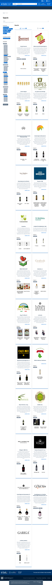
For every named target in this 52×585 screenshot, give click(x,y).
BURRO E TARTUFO (43, 293)
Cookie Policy (38, 581)
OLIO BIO (20, 250)
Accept (40, 582)
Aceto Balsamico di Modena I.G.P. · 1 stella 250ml (36, 340)
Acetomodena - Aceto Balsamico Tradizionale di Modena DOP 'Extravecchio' (27, 522)
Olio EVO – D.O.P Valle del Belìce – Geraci (43, 430)
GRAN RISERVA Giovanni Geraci (36, 430)
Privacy (34, 581)
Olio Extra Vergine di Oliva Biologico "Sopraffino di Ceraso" (43, 71)
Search (4, 21)
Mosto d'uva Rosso (23, 68)
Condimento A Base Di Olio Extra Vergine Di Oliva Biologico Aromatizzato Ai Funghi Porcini (36, 206)
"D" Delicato (36, 247)
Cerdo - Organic (27, 205)
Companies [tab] (23, 28)
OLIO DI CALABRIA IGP (27, 250)
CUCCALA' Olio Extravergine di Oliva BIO (43, 161)
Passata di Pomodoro (27, 293)
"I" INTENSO (43, 247)
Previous (32, 111)
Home (4, 12)
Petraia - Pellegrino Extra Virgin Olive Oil (23, 476)
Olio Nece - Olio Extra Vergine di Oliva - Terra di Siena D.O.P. (20, 386)
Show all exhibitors (15, 5)
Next (47, 111)
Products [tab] (40, 28)
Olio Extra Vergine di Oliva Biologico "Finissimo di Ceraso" (36, 71)
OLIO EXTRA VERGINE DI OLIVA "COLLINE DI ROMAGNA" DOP (20, 294)
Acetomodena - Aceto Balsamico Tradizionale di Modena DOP (20, 522)
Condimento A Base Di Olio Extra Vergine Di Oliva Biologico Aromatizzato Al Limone (43, 206)
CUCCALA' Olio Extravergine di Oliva (36, 161)
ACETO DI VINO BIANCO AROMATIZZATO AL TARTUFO (36, 295)
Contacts (48, 582)
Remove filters (5, 104)
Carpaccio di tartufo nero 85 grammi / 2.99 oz (27, 340)
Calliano (43, 115)
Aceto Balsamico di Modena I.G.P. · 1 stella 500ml (43, 340)
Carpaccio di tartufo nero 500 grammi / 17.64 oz (20, 340)
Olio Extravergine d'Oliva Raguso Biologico (26, 116)
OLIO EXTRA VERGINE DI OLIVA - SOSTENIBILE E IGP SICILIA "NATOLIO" (23, 431)
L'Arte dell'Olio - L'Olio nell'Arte (23, 161)
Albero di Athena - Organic (20, 206)
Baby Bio (36, 115)
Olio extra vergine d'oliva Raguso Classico (20, 116)
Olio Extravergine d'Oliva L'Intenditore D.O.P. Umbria (40, 380)
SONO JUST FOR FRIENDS (40, 522)
